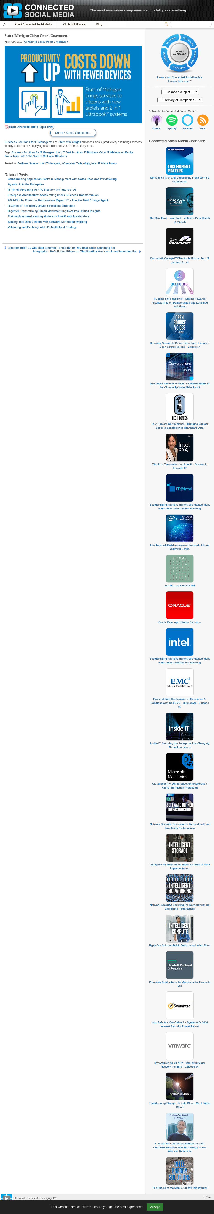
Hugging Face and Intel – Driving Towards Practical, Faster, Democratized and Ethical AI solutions (180, 302)
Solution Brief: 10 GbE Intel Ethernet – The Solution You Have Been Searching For (61, 247)
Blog (99, 24)
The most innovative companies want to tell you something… (140, 10)
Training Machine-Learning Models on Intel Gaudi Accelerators (48, 216)
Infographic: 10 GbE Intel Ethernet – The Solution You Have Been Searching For (85, 251)
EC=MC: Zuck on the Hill (180, 585)
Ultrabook (61, 156)
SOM (29, 156)
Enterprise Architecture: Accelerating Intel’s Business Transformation (53, 195)
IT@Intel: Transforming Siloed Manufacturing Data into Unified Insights (54, 211)
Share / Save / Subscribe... (73, 132)
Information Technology (76, 163)
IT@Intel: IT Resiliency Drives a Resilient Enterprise (41, 205)
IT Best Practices (73, 152)
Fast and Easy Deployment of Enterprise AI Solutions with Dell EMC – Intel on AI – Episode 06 (180, 703)
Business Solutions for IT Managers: (28, 142)
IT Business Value (95, 152)
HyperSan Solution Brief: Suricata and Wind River (180, 945)
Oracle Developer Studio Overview (179, 622)
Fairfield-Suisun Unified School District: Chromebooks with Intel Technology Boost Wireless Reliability (179, 1147)
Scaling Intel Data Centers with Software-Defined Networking (47, 222)
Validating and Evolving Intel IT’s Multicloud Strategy (42, 227)
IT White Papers (107, 163)
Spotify (172, 128)
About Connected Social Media (33, 24)
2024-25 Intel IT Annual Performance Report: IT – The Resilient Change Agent (58, 200)
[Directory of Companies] (179, 92)
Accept (155, 1207)
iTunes (156, 128)
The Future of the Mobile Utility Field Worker (179, 1187)
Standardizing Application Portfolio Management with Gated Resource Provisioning (62, 179)
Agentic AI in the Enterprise (26, 184)
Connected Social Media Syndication (46, 41)
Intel (58, 152)
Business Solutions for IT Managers (33, 152)
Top (208, 1197)
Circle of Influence (74, 24)
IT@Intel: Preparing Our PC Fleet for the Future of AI (42, 189)
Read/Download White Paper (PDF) (29, 127)
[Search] (191, 24)
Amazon (187, 128)
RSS (203, 128)
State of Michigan (69, 142)
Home (5, 24)
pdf (22, 156)
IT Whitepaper (115, 152)
